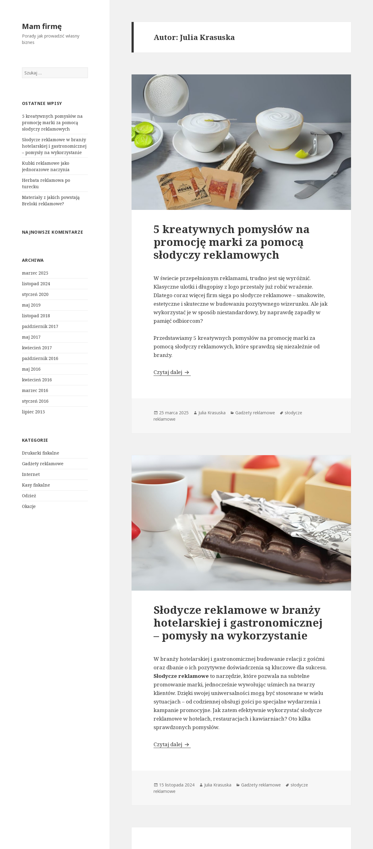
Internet (31, 474)
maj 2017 (31, 337)
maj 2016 (31, 369)
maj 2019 (31, 305)
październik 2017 (40, 326)
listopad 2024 (36, 283)
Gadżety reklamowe (42, 463)
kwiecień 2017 (37, 348)
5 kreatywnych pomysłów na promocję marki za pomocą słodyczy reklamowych (52, 122)
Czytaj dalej (172, 372)
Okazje (29, 506)
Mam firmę (42, 26)
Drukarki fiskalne (40, 453)
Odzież (29, 495)
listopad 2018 (36, 315)
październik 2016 (40, 358)
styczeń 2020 (35, 294)
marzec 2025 (35, 273)
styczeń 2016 (35, 401)
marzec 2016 (35, 390)
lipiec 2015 (33, 412)
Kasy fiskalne (36, 485)
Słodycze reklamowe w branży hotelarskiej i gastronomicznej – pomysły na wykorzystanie (54, 146)
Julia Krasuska (212, 413)
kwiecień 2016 (37, 380)
